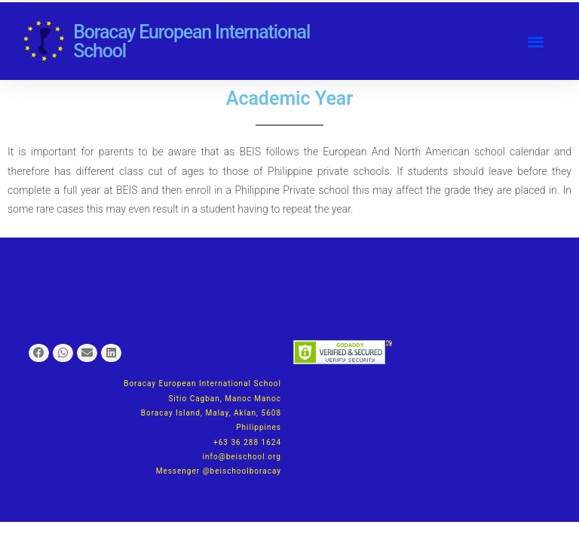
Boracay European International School (191, 41)
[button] (535, 41)
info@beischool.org (242, 456)
